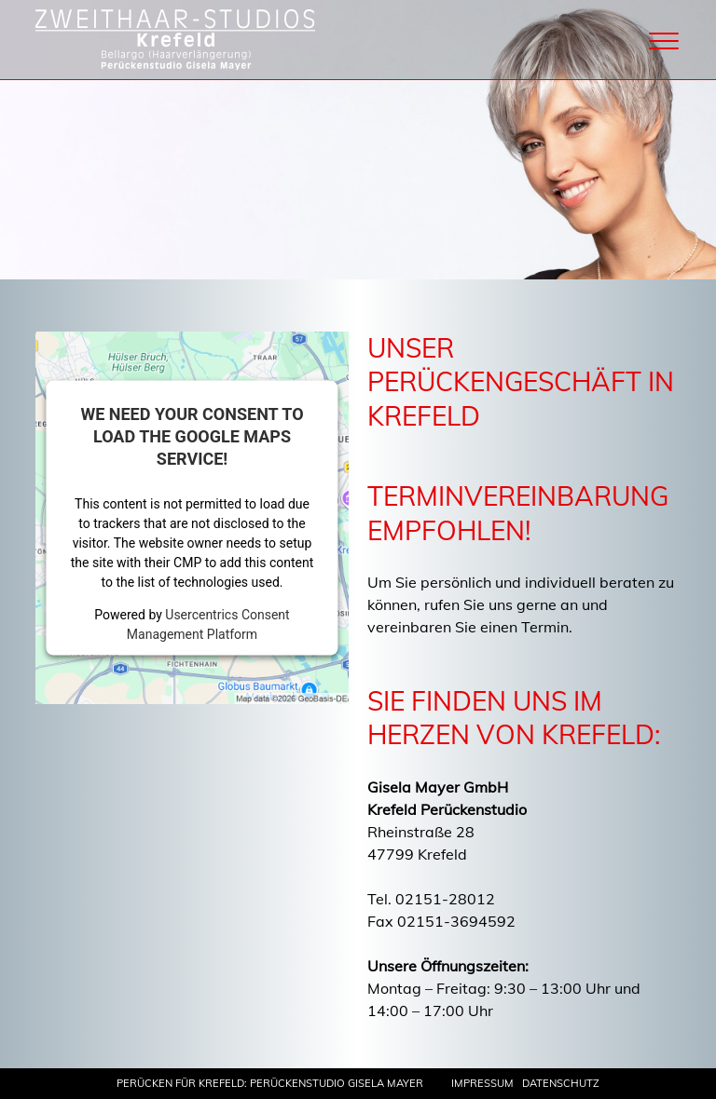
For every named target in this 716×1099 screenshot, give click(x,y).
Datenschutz (560, 1083)
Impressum (482, 1083)
